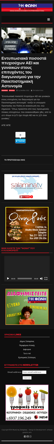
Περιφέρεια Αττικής (27, 345)
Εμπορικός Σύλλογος (27, 357)
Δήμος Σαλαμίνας (27, 341)
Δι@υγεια (27, 349)
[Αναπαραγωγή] (8, 278)
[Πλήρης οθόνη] (45, 278)
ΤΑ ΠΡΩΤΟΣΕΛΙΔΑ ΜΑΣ (14, 160)
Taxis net (27, 353)
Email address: (27, 372)
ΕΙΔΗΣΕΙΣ (5, 90)
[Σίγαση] (41, 278)
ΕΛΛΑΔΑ (12, 90)
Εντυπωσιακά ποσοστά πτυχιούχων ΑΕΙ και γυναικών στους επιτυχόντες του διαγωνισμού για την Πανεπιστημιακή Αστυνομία (23, 72)
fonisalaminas (38, 90)
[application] (27, 268)
